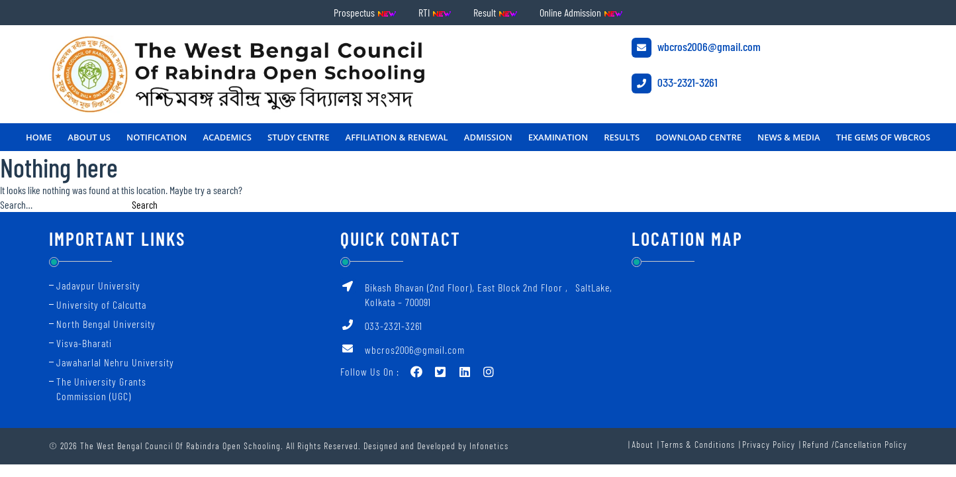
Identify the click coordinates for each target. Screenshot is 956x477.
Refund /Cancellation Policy (854, 444)
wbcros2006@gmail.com (696, 48)
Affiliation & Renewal (397, 137)
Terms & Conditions (698, 444)
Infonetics (488, 445)
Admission (488, 137)
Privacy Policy (768, 444)
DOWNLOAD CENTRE (698, 137)
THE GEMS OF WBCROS (883, 137)
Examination (558, 137)
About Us (89, 137)
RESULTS (622, 137)
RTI (435, 12)
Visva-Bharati (84, 343)
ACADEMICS (227, 137)
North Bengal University (106, 323)
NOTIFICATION (156, 137)
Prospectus (365, 12)
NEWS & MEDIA (788, 137)
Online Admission (581, 12)
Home (39, 137)
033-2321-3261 (675, 83)
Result (495, 12)
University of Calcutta (101, 304)
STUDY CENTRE (298, 137)
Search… (16, 204)
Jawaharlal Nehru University (115, 362)
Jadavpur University (98, 285)
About (642, 444)
